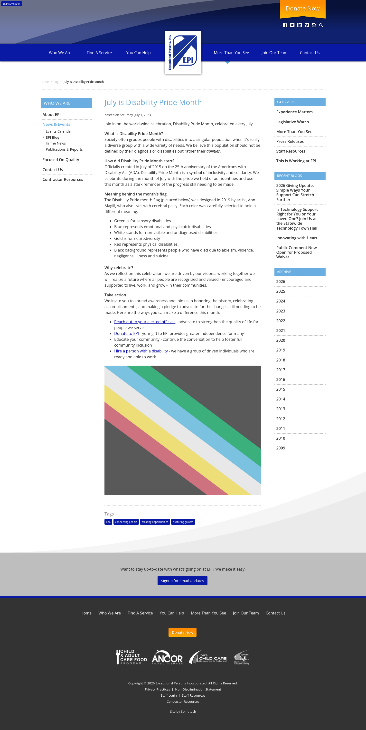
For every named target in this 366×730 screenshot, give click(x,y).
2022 (280, 320)
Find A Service (99, 52)
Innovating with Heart (297, 238)
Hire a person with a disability (141, 351)
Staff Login (169, 695)
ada (108, 522)
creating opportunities (155, 522)
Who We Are (60, 52)
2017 (280, 369)
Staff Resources (290, 151)
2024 (280, 301)
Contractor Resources (63, 179)
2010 (280, 438)
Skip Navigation (11, 3)
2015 (280, 389)
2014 (280, 399)
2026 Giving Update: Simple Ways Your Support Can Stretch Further (295, 192)
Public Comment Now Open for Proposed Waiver (296, 252)
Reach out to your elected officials (144, 321)
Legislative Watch (292, 122)
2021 (280, 330)
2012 (280, 418)
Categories (287, 102)
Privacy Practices (157, 689)
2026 (280, 281)
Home (86, 613)
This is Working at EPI (296, 161)
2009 (280, 448)
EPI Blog (52, 137)
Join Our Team (274, 52)
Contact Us (310, 52)
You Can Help (138, 52)
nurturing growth (183, 522)
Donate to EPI (126, 333)
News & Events (56, 124)
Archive (284, 271)
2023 (280, 311)
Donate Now (303, 8)
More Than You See (231, 52)
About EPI (52, 114)
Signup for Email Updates (182, 580)
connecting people (126, 522)
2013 (280, 408)
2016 (280, 379)
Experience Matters (294, 112)
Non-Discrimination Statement (198, 689)
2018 (280, 360)
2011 (280, 428)
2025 (280, 291)
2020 (280, 340)
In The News (56, 143)
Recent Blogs (289, 175)
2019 (280, 350)
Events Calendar (59, 131)
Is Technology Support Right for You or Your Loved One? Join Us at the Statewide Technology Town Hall (297, 219)
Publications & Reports (64, 149)
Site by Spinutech (183, 711)
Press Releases (290, 141)
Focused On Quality (61, 159)
